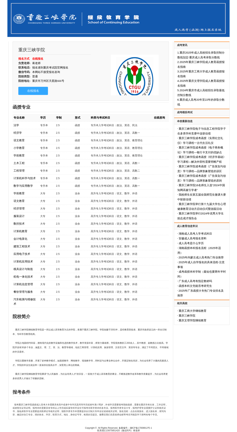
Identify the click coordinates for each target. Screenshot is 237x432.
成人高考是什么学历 (191, 243)
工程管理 (19, 170)
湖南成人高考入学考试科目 (195, 233)
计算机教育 (20, 231)
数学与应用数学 (23, 185)
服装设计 (19, 216)
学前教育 (19, 155)
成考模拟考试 (185, 112)
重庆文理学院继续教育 (192, 320)
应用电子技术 (22, 253)
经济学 (18, 132)
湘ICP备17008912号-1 (141, 428)
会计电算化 (20, 238)
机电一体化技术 (23, 276)
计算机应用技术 (23, 261)
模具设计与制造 (23, 269)
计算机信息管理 (23, 284)
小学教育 (19, 147)
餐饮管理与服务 (23, 291)
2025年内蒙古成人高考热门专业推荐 (201, 257)
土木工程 (19, 163)
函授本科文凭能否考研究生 (195, 285)
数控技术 (19, 223)
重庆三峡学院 (187, 315)
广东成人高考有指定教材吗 (195, 281)
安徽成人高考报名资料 (192, 238)
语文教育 (19, 140)
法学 (16, 125)
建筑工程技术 (22, 246)
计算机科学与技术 (25, 178)
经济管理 (19, 208)
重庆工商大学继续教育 (192, 310)
